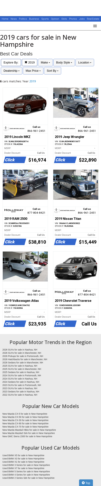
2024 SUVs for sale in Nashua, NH (19, 378)
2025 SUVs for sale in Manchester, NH (21, 369)
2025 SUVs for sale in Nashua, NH (19, 365)
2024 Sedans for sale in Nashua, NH (20, 382)
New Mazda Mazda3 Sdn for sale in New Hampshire (28, 433)
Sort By (52, 70)
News (14, 18)
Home (5, 18)
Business (34, 18)
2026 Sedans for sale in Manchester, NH (22, 362)
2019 (30, 62)
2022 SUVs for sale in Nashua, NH (19, 395)
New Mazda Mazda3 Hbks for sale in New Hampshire (29, 430)
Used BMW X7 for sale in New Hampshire (23, 468)
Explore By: (11, 62)
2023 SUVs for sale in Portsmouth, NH (21, 385)
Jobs (82, 18)
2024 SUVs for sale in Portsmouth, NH (21, 375)
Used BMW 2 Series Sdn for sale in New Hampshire (28, 478)
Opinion (55, 18)
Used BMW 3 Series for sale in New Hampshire (26, 465)
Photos (73, 18)
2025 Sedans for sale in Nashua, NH (20, 372)
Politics (23, 18)
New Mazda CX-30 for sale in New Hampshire (25, 420)
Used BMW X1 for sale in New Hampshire (23, 462)
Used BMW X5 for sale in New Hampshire (23, 455)
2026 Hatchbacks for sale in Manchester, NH (24, 359)
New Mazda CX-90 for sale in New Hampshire (25, 423)
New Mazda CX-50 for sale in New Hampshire (25, 417)
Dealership (12, 70)
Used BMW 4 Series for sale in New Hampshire (26, 474)
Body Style (64, 62)
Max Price (33, 70)
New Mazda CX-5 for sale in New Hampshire (24, 414)
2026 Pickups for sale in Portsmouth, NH (22, 356)
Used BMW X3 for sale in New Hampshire (23, 458)
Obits (64, 18)
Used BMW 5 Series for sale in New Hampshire (26, 471)
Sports (45, 18)
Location (84, 62)
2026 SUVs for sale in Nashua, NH (19, 349)
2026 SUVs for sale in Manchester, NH (21, 353)
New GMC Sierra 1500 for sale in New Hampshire (27, 436)
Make (45, 62)
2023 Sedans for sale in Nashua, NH (20, 391)
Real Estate (93, 18)
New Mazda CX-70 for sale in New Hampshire (25, 426)
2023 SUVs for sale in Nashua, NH (19, 388)
